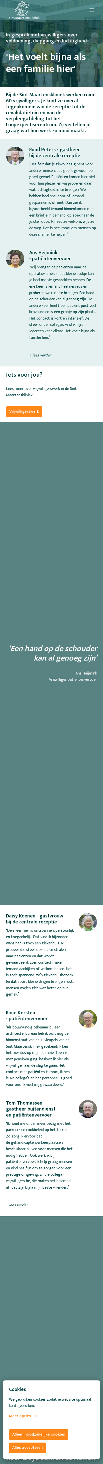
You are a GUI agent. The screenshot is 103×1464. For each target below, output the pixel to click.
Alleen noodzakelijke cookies (38, 1434)
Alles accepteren (27, 1447)
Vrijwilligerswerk (24, 411)
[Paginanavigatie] (91, 10)
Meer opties (23, 1416)
